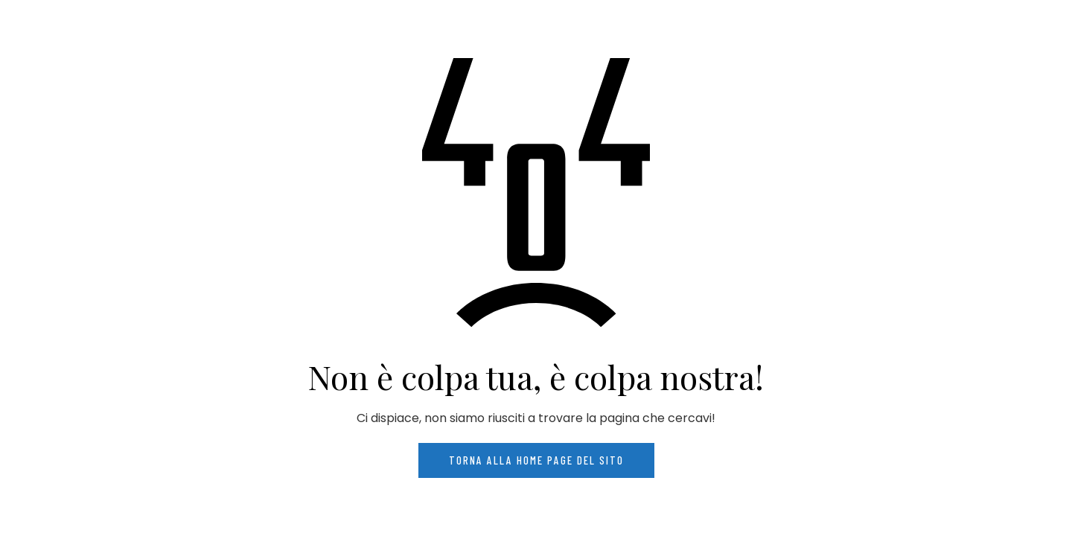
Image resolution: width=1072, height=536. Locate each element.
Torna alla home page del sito (536, 460)
